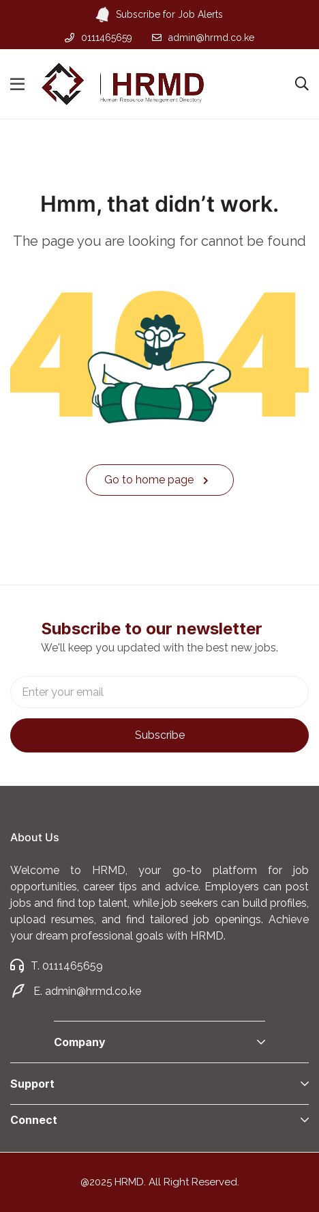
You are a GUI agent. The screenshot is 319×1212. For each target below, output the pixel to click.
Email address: (159, 692)
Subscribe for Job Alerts (160, 14)
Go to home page (156, 479)
